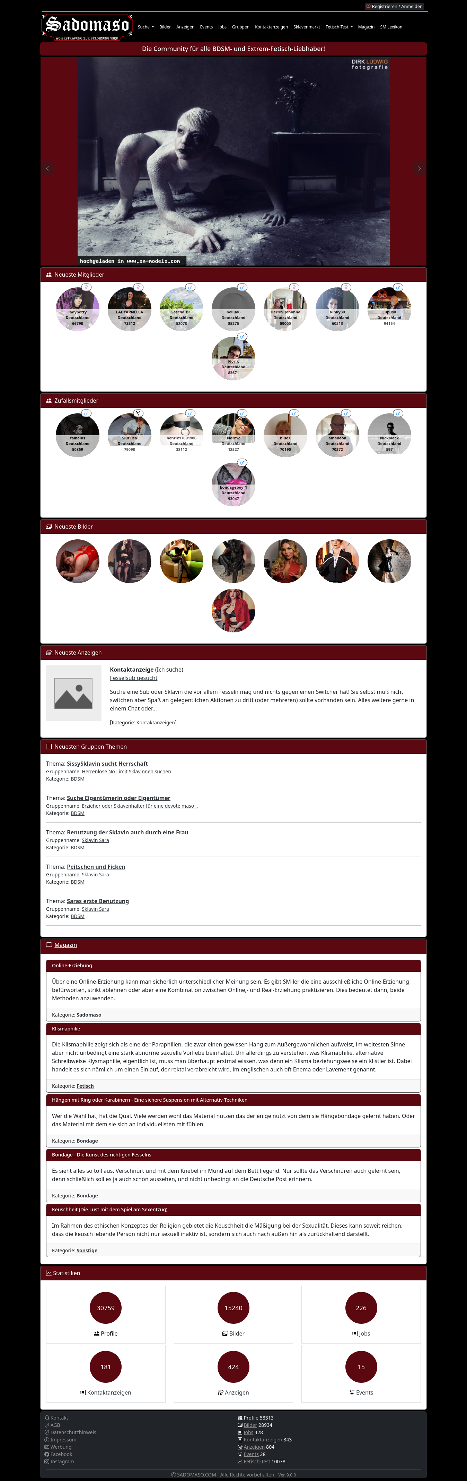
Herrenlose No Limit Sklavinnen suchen (126, 771)
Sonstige (87, 1250)
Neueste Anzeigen (78, 652)
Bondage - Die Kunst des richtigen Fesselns (101, 1154)
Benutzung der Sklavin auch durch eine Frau (127, 832)
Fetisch (85, 1086)
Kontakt (56, 1417)
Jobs (222, 27)
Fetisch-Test (257, 1461)
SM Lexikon (391, 27)
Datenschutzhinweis (70, 1432)
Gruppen (240, 27)
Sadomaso (89, 1014)
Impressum (60, 1439)
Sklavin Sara (95, 840)
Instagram (59, 1461)
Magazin (366, 27)
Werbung (58, 1447)
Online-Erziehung (72, 965)
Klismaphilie (66, 1028)
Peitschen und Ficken (96, 866)
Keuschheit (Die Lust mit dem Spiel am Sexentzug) (109, 1209)
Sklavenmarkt (306, 27)
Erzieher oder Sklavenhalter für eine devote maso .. (140, 805)
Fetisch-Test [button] (338, 27)
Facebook (58, 1454)
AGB (52, 1425)
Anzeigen (185, 27)
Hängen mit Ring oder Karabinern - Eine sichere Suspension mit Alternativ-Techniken (150, 1099)
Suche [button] (144, 27)
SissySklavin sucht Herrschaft (107, 763)
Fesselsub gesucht (133, 678)
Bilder (165, 27)
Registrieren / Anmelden (394, 6)
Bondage (87, 1140)
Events (206, 27)
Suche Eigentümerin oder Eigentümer (118, 798)
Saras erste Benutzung (98, 901)
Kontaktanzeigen (271, 27)
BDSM (78, 778)
